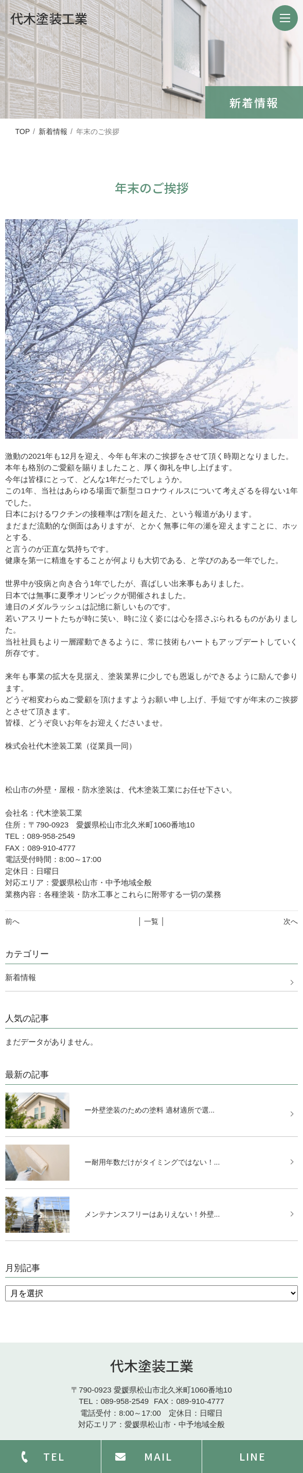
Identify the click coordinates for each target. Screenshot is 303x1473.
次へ (290, 921)
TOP (22, 131)
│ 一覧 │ (151, 921)
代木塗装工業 (151, 1365)
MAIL (158, 1456)
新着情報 (53, 131)
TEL (54, 1456)
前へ (12, 921)
